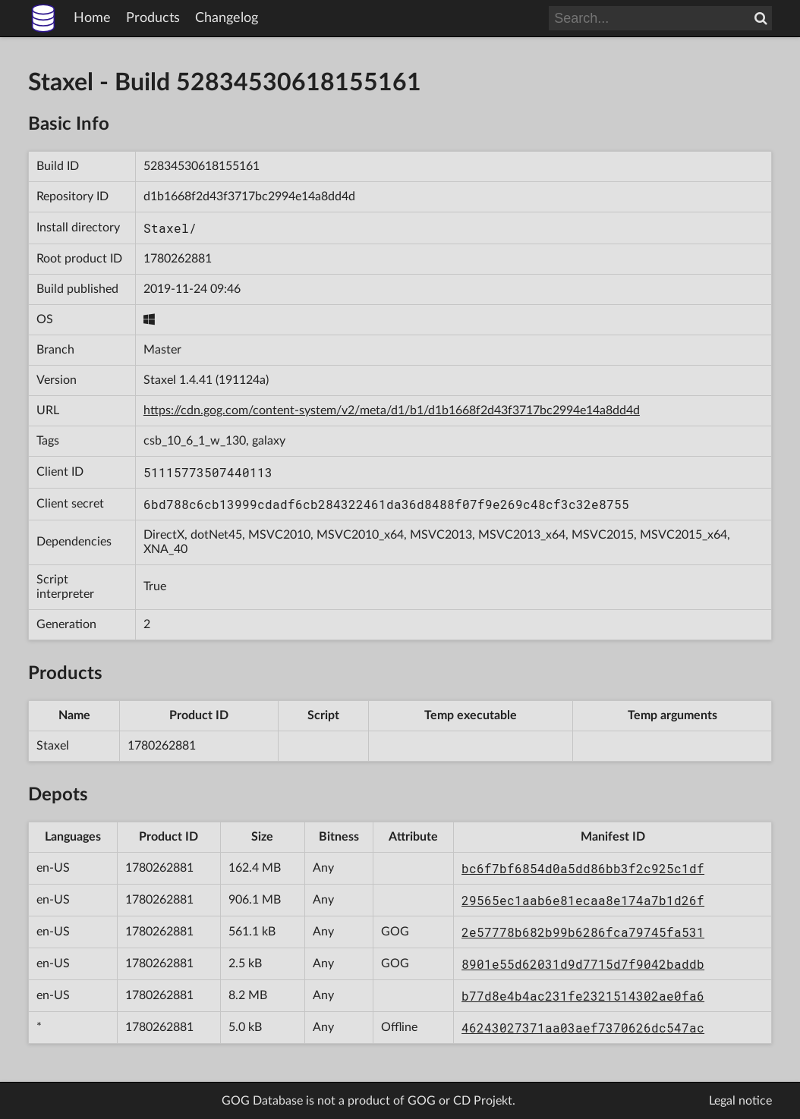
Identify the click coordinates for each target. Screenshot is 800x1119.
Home (92, 18)
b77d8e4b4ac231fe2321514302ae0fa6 (582, 996)
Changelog (226, 18)
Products (153, 18)
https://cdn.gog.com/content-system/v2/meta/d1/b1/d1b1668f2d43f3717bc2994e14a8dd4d (391, 410)
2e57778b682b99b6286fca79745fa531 (582, 932)
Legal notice (740, 1101)
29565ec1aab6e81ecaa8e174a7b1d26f (582, 900)
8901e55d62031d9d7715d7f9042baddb (582, 964)
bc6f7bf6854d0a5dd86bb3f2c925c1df (582, 868)
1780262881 (177, 259)
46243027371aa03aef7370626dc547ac (582, 1028)
